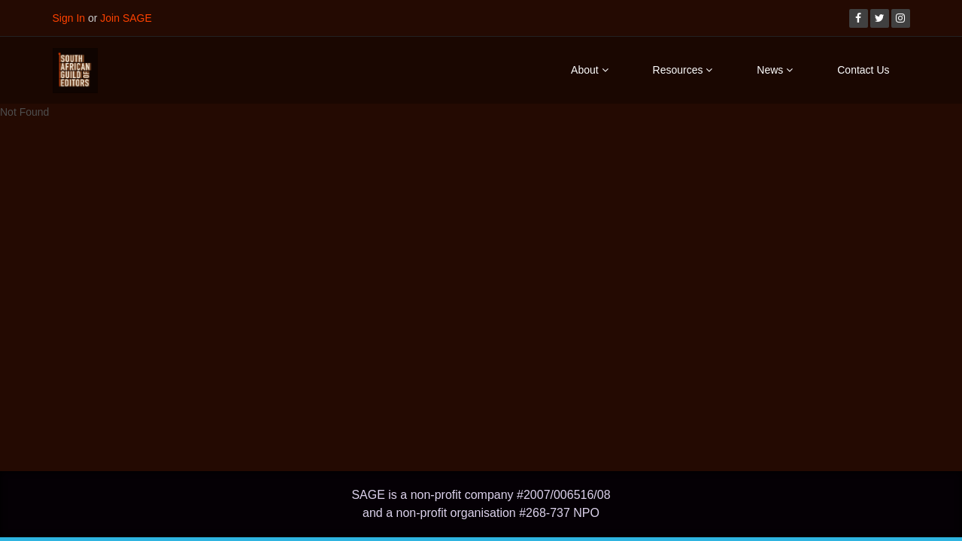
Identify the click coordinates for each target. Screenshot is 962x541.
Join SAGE (125, 18)
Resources (683, 70)
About (589, 70)
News (775, 70)
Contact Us (863, 70)
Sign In (69, 18)
